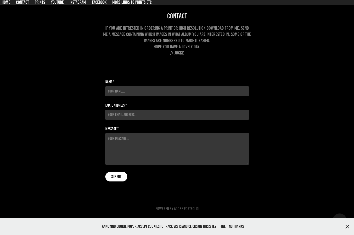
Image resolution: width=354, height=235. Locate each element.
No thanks (236, 226)
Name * (109, 82)
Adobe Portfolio (186, 208)
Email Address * (116, 105)
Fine (222, 226)
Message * (112, 129)
